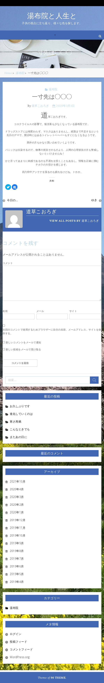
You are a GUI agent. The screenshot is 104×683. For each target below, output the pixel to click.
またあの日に (18, 437)
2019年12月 (17, 520)
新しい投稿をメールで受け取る (23, 349)
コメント (8, 262)
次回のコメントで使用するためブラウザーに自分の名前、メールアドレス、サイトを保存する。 (52, 331)
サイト (73, 310)
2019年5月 (17, 574)
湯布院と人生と (52, 15)
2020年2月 (17, 504)
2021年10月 (17, 481)
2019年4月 (17, 581)
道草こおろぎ (40, 105)
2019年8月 (17, 551)
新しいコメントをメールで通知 (23, 342)
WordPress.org (20, 657)
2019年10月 (17, 535)
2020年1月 (17, 512)
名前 (5, 310)
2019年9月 (17, 543)
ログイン (15, 634)
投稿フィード (18, 641)
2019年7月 (17, 558)
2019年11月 (17, 527)
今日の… (12, 200)
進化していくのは (21, 414)
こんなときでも (20, 429)
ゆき (94, 200)
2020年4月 (17, 489)
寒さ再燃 (15, 421)
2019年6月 (17, 566)
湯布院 (53, 89)
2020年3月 (17, 497)
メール (40, 310)
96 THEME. (58, 677)
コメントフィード (21, 649)
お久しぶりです (20, 406)
